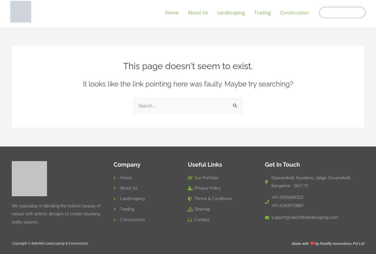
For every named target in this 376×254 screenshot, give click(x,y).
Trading (262, 12)
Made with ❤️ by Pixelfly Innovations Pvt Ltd (328, 243)
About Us (198, 12)
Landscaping (231, 12)
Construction (294, 12)
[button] (342, 12)
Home (171, 12)
